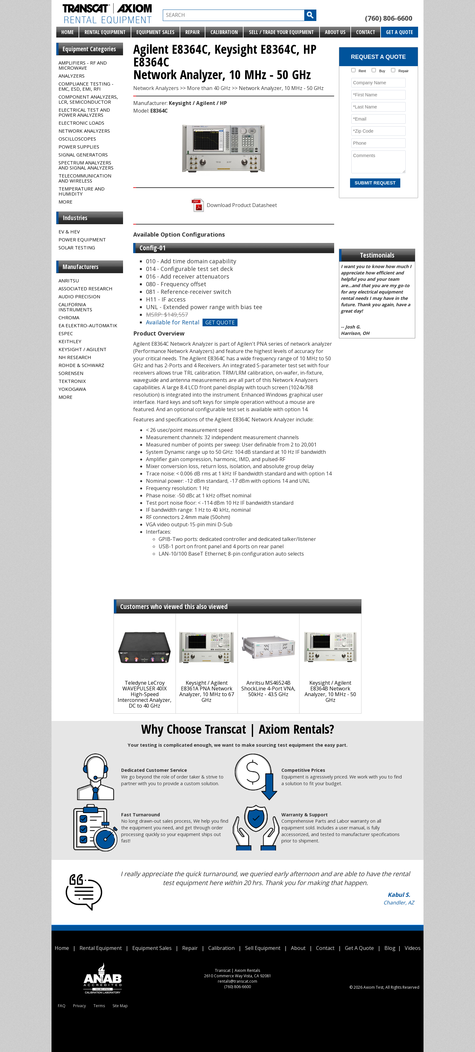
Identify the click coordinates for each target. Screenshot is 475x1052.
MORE (65, 201)
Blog (390, 948)
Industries (75, 218)
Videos (413, 948)
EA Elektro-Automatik (88, 325)
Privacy (79, 1005)
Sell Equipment (262, 948)
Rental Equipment (105, 32)
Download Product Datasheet (233, 205)
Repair (192, 32)
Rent (362, 71)
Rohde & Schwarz (81, 365)
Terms (99, 1005)
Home (67, 32)
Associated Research (86, 288)
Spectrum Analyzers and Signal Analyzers (86, 165)
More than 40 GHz (209, 88)
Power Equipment (82, 239)
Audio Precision (79, 296)
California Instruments (75, 307)
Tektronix (72, 381)
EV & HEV (69, 231)
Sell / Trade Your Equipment (281, 32)
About (298, 948)
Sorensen (71, 373)
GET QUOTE (220, 322)
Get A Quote (399, 32)
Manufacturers (81, 267)
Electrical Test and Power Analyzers (84, 112)
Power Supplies (79, 146)
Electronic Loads (81, 123)
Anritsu (69, 280)
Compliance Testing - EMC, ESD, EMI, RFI (86, 86)
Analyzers (72, 76)
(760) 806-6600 (388, 18)
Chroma (69, 317)
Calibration (224, 32)
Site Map (120, 1005)
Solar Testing (77, 247)
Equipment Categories (89, 49)
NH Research (75, 357)
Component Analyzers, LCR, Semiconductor (88, 99)
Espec (66, 333)
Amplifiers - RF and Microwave (83, 65)
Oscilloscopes (77, 138)
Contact (365, 32)
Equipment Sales (155, 32)
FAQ (61, 1005)
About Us (335, 32)
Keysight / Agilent (83, 349)
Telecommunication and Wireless (85, 178)
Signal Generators (83, 154)
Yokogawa (72, 389)
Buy (382, 71)
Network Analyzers (84, 131)
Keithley (70, 341)
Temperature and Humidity (82, 191)
